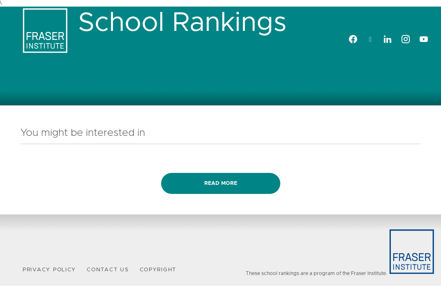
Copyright (158, 270)
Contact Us (108, 270)
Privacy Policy (49, 270)
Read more (220, 183)
